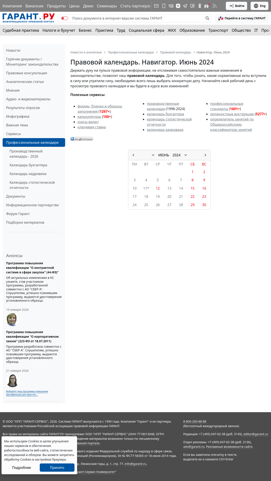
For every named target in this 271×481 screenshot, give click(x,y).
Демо (88, 5)
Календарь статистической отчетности (32, 185)
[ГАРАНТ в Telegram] (185, 5)
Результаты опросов (23, 107)
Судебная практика (21, 30)
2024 (177, 155)
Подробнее (21, 467)
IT (256, 30)
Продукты (56, 5)
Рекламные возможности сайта (229, 447)
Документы (15, 196)
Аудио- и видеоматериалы (28, 99)
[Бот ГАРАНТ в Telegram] (192, 5)
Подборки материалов (25, 222)
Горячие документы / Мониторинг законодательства (32, 62)
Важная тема (17, 125)
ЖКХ (172, 30)
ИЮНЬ (163, 155)
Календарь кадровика (28, 173)
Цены (74, 5)
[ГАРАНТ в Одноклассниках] (199, 5)
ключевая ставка (92, 127)
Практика (104, 30)
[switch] (64, 18)
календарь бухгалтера (165, 114)
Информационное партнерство (32, 205)
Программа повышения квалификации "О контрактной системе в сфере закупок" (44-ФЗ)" (32, 267)
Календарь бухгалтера (28, 165)
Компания (12, 5)
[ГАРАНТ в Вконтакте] (171, 5)
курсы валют (88, 121)
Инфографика (18, 116)
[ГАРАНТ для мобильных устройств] (163, 5)
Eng (259, 5)
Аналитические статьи (25, 81)
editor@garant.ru (255, 434)
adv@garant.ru (194, 447)
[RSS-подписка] (214, 5)
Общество (241, 30)
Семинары (107, 5)
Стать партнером (136, 5)
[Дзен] (178, 6)
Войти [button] (237, 5)
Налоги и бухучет (59, 30)
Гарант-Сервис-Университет (94, 472)
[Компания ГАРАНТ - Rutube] (207, 5)
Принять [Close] (57, 467)
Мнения (13, 90)
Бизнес (85, 30)
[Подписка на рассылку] (156, 5)
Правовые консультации (26, 73)
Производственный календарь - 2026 (26, 154)
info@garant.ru (135, 464)
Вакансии (34, 5)
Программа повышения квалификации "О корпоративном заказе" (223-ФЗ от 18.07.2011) (32, 336)
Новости (13, 50)
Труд (121, 30)
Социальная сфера (146, 30)
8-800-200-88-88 (194, 421)
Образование (192, 30)
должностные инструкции (232, 114)
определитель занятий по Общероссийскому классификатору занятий (232, 124)
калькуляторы (89, 116)
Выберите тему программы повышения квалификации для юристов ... (27, 393)
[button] (241, 18)
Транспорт (218, 30)
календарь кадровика (165, 129)
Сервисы (13, 133)
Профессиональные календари (32, 142)
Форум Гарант (18, 213)
